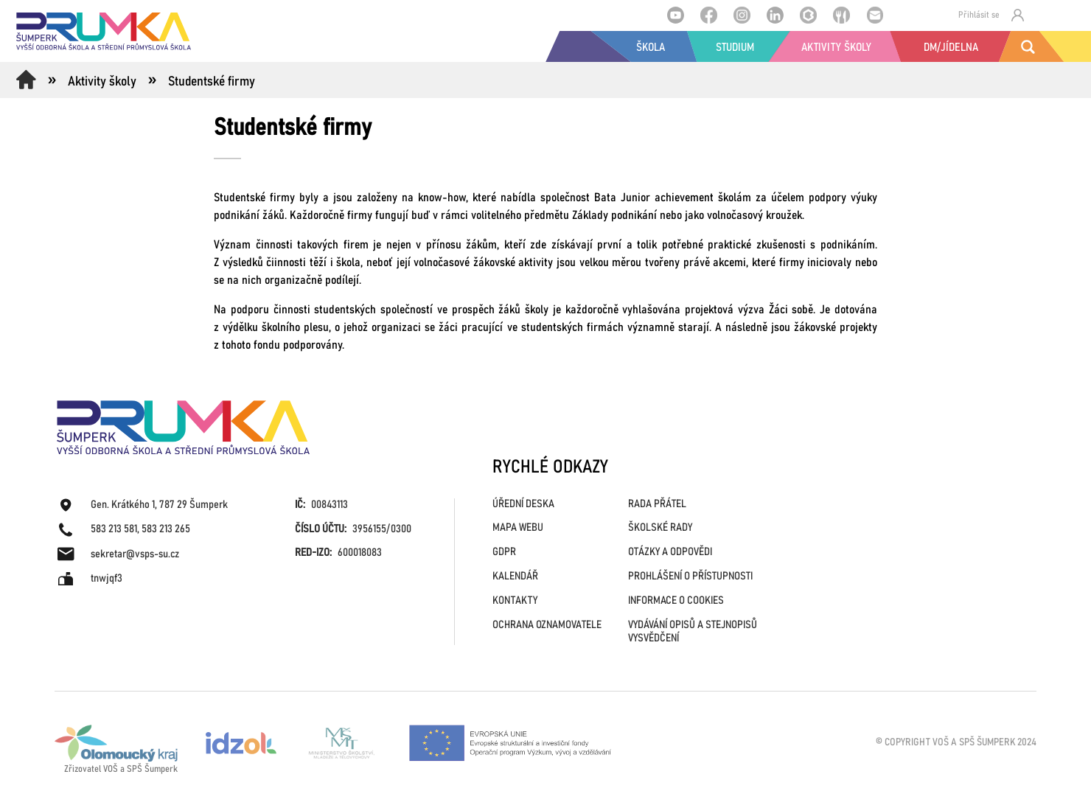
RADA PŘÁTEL (657, 503)
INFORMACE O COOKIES (676, 600)
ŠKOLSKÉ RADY (660, 527)
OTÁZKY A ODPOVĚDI (670, 551)
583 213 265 (166, 528)
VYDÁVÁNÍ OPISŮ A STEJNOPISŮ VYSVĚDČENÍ (692, 631)
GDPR (504, 551)
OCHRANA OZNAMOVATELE (547, 624)
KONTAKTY (514, 600)
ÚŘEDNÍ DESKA (523, 503)
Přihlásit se (991, 15)
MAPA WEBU (517, 527)
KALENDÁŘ (515, 576)
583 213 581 (114, 528)
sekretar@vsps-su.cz (135, 554)
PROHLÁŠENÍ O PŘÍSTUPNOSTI (690, 576)
